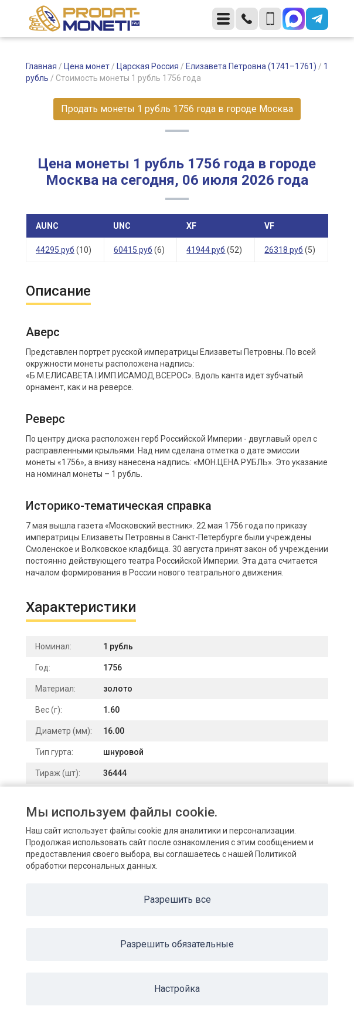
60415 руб (133, 250)
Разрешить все (177, 899)
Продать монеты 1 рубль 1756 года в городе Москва (177, 108)
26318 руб (283, 250)
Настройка (177, 988)
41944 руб (205, 250)
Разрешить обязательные (177, 944)
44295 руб (55, 250)
